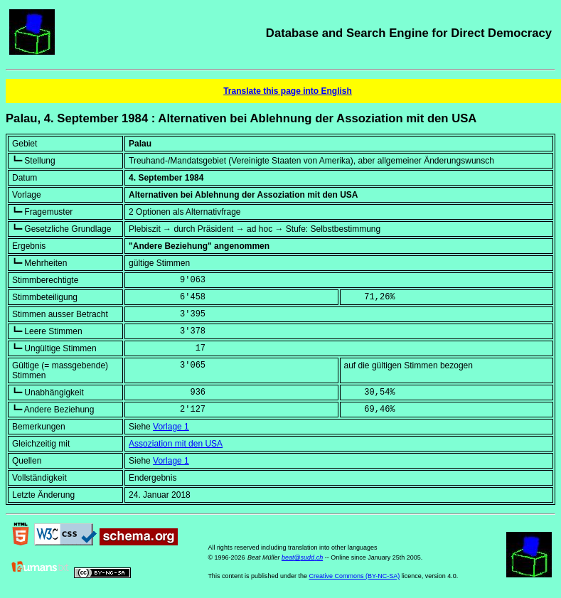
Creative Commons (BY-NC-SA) (354, 576)
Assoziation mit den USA (176, 444)
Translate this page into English (287, 91)
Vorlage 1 (171, 427)
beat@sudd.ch (302, 557)
